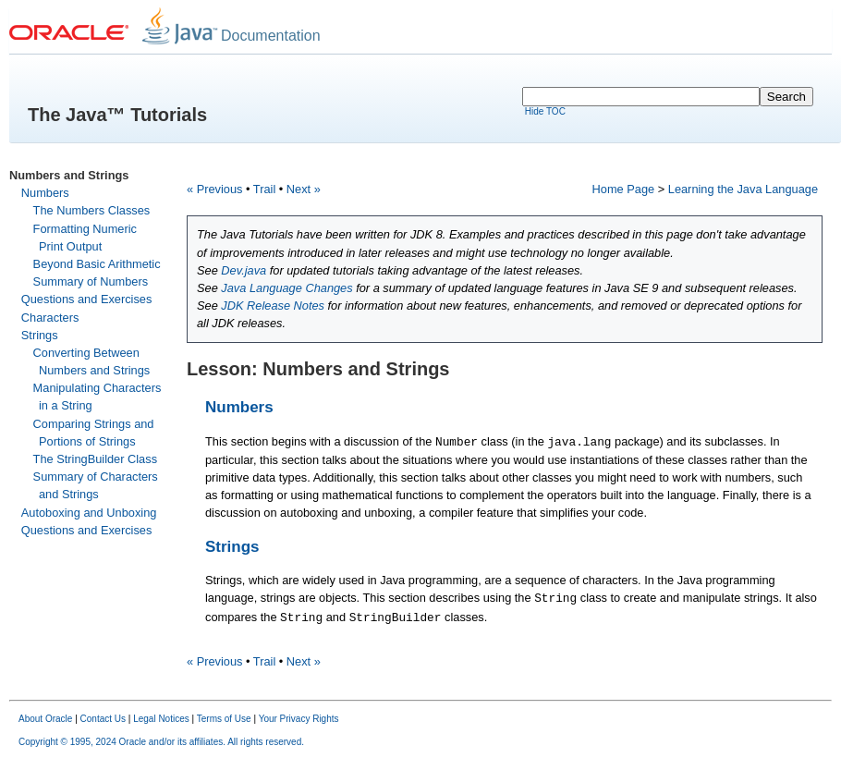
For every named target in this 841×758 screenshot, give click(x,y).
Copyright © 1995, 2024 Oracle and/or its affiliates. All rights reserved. (161, 742)
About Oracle (45, 719)
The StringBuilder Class (95, 459)
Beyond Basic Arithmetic (97, 264)
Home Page (623, 189)
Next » (303, 189)
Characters (50, 317)
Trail (264, 189)
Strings (39, 335)
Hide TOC (545, 111)
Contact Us (103, 719)
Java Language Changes (286, 288)
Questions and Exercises (86, 299)
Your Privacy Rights (299, 719)
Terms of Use (224, 719)
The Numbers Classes (92, 210)
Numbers (45, 193)
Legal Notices (161, 719)
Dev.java (243, 270)
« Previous (214, 189)
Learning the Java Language (743, 189)
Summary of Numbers (90, 281)
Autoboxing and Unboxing (89, 513)
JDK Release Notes (272, 305)
